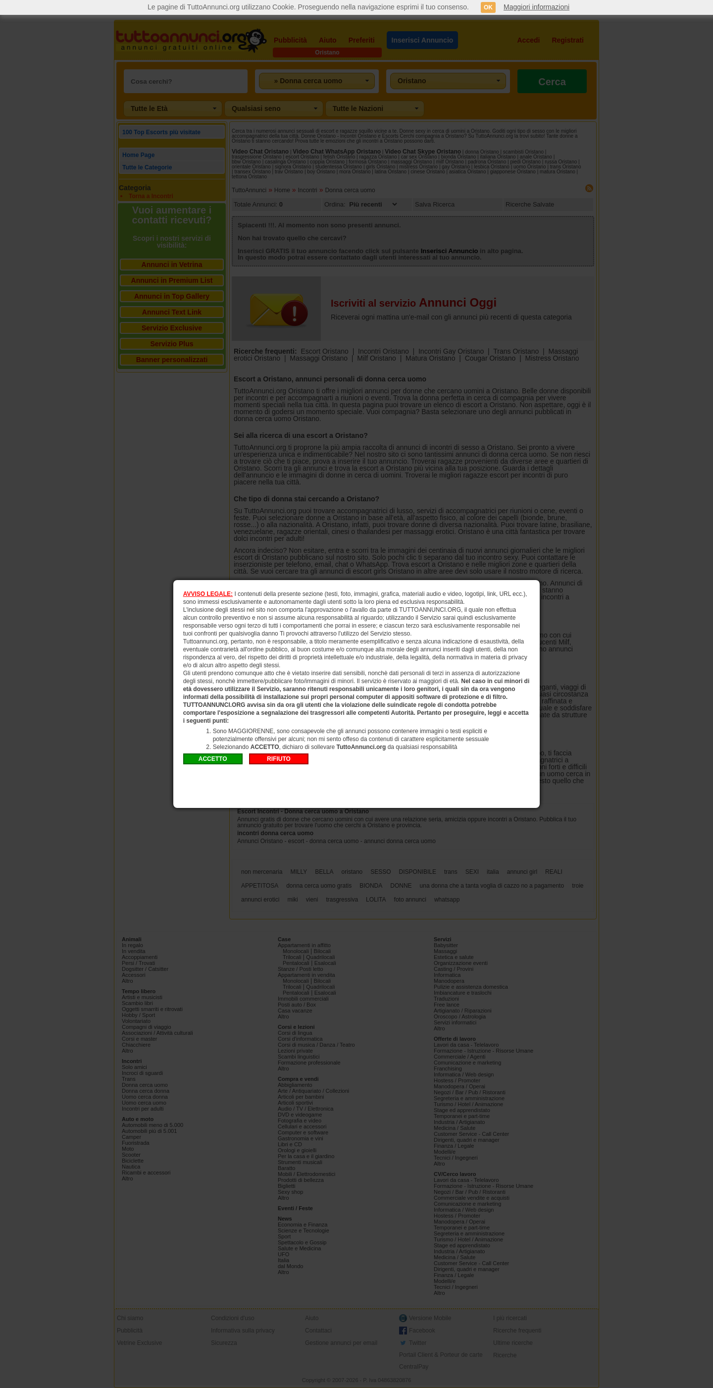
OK (488, 7)
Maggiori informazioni (536, 7)
